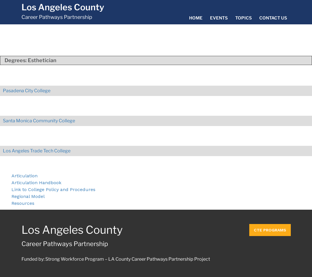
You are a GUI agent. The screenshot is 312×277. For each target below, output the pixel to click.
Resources (22, 203)
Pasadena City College (26, 90)
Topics (243, 18)
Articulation (24, 175)
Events (219, 18)
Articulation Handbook (36, 182)
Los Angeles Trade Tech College (36, 151)
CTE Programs (270, 230)
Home (196, 18)
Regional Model (28, 196)
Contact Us (273, 18)
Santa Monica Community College (39, 120)
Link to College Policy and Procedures (53, 189)
